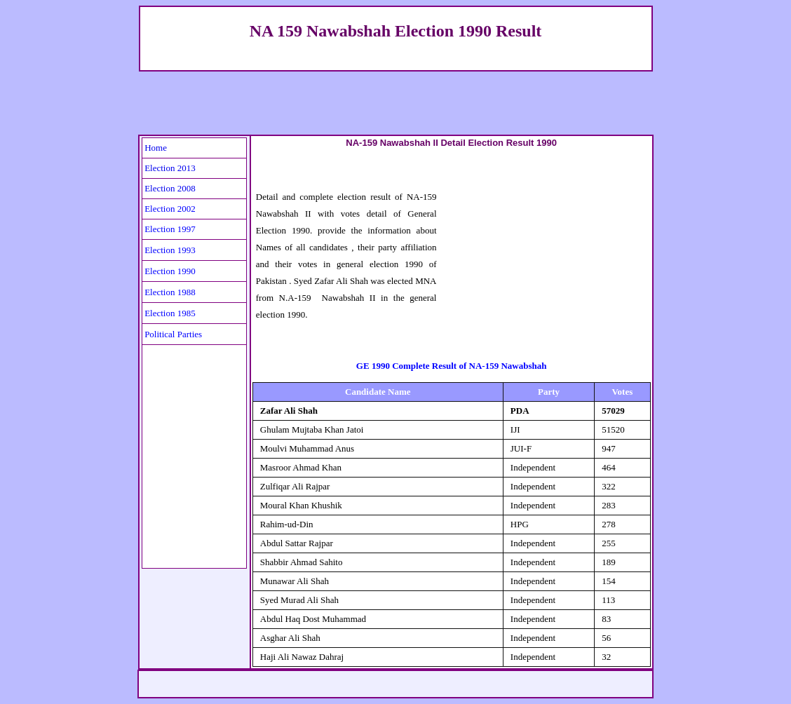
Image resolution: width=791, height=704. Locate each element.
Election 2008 (170, 188)
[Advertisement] (395, 103)
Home (155, 147)
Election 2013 (170, 168)
